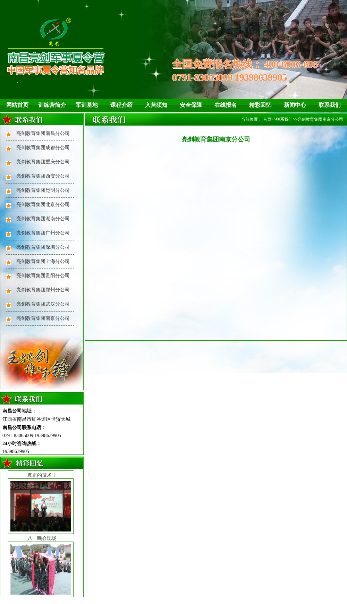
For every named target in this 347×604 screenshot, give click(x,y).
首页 (267, 119)
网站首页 (17, 105)
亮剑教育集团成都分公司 (43, 147)
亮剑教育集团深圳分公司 (43, 247)
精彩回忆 (260, 105)
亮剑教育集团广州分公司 (43, 233)
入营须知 (156, 105)
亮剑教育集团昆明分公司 (43, 190)
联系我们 (330, 105)
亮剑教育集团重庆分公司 (43, 161)
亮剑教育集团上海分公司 (43, 261)
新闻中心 (295, 105)
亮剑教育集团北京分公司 (43, 204)
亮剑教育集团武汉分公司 (43, 304)
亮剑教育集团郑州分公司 (43, 289)
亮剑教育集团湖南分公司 (43, 218)
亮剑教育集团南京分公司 (43, 318)
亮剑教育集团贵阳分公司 (43, 275)
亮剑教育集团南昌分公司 (43, 133)
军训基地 (87, 105)
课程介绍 (121, 105)
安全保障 (191, 105)
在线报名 (225, 105)
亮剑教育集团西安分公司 (43, 176)
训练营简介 (52, 105)
